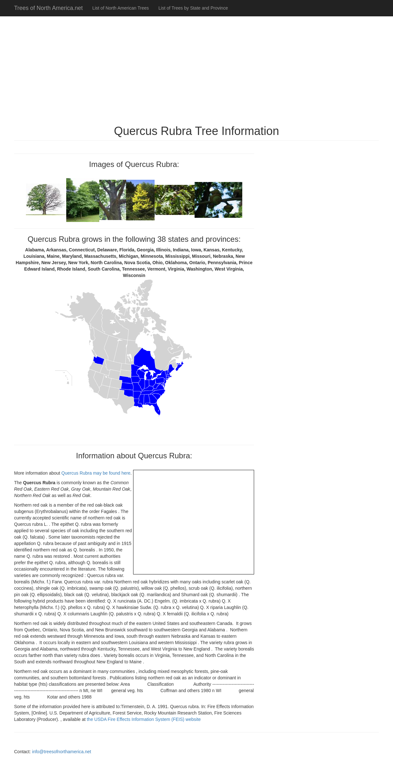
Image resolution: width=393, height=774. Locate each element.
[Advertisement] (196, 67)
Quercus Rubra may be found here (96, 473)
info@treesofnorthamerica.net (61, 751)
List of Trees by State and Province (193, 8)
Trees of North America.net (48, 8)
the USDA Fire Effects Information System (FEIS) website (144, 719)
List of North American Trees (120, 8)
